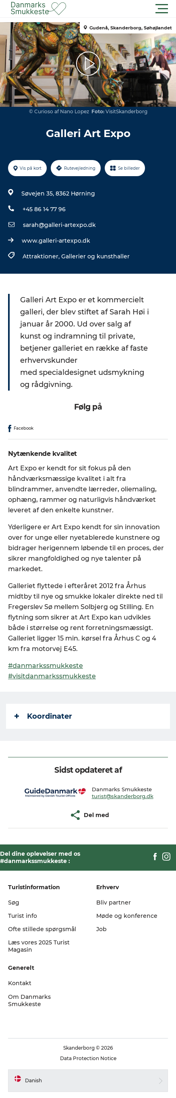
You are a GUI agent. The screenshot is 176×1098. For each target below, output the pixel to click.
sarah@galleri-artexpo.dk (59, 225)
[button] (124, 9)
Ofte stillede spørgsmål (42, 929)
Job (101, 929)
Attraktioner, (42, 256)
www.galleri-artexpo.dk (56, 240)
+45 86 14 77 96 (44, 209)
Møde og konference (126, 915)
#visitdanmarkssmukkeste (52, 676)
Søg (13, 902)
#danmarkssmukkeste (45, 666)
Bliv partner (113, 902)
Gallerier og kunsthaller (95, 256)
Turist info (22, 915)
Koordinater (43, 716)
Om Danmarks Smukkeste (29, 1000)
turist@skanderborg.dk (122, 796)
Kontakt (19, 983)
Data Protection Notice (88, 1058)
